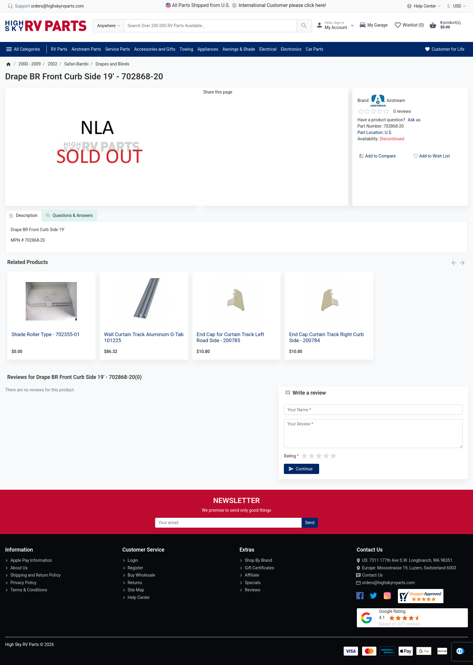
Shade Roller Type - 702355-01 (45, 334)
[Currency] (455, 6)
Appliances (207, 49)
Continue (300, 468)
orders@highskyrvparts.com (388, 582)
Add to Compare (377, 156)
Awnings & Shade (238, 49)
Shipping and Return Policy (35, 575)
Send (309, 522)
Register (135, 567)
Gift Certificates (259, 567)
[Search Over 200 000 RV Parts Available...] (210, 25)
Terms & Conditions (28, 589)
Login (133, 560)
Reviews (252, 589)
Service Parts (117, 49)
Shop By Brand (258, 560)
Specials (253, 582)
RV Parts (59, 49)
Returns (135, 582)
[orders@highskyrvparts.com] (45, 6)
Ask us (414, 119)
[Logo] (46, 25)
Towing (186, 49)
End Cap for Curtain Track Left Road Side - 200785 (230, 337)
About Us (18, 567)
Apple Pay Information (31, 560)
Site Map (136, 589)
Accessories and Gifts (154, 49)
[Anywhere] (108, 25)
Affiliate (252, 575)
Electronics (291, 49)
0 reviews (402, 111)
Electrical (267, 49)
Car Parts (314, 49)
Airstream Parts (86, 49)
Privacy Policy (23, 582)
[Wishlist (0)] (410, 26)
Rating (290, 455)
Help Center (139, 597)
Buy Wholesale (141, 575)
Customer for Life (444, 49)
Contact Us (372, 575)
